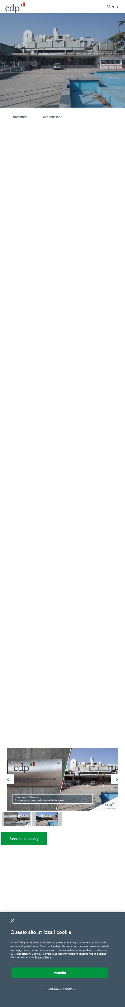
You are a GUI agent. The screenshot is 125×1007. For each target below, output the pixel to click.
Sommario (20, 117)
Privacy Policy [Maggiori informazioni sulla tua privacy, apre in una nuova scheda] (43, 957)
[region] (62, 959)
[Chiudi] (12, 920)
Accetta (60, 973)
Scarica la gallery (24, 839)
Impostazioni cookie (59, 988)
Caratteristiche (52, 117)
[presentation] (9, 779)
